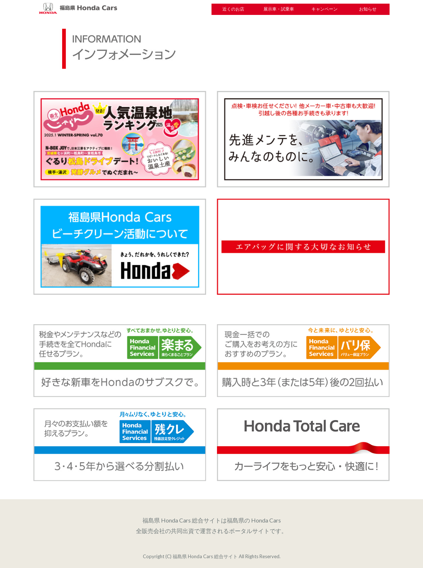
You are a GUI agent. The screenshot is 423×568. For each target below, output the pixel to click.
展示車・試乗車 (278, 9)
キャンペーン (324, 9)
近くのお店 (233, 9)
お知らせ (367, 9)
